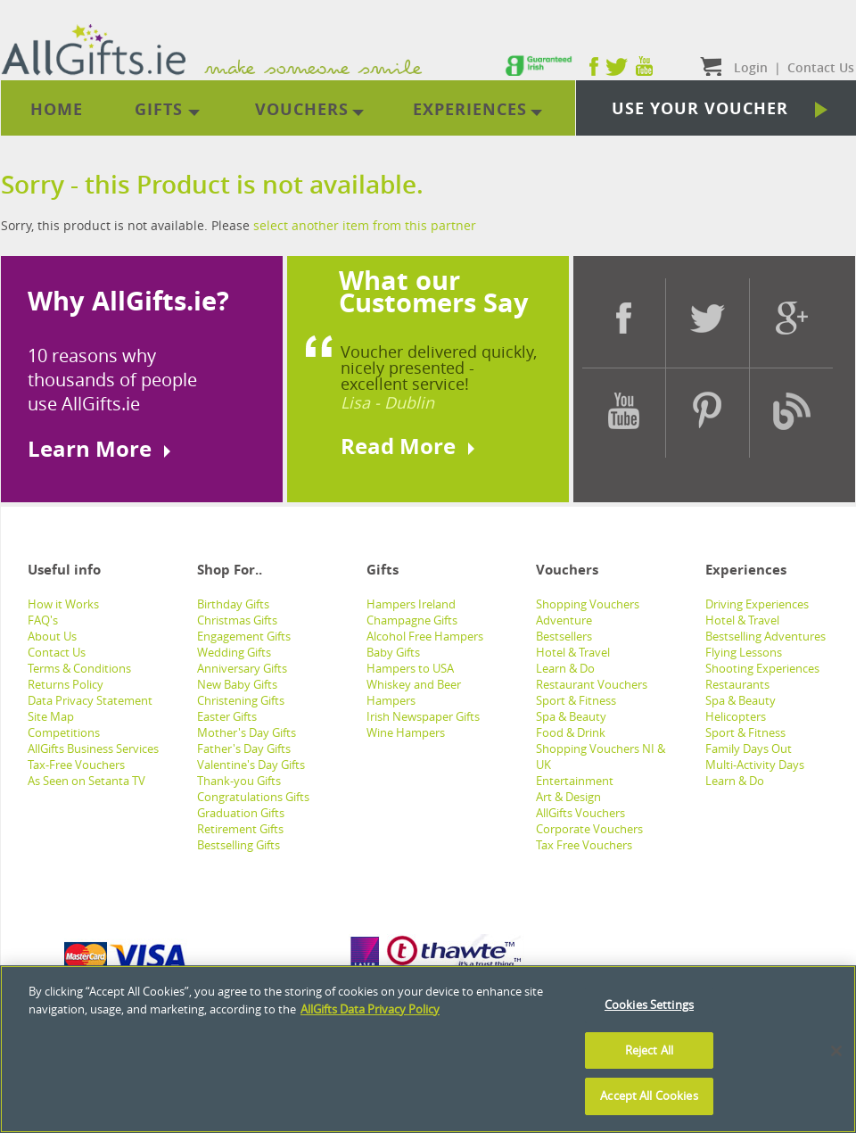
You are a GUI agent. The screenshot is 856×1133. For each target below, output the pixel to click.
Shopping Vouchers (587, 604)
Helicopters (735, 716)
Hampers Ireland (411, 604)
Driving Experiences (757, 604)
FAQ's (43, 620)
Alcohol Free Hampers (424, 636)
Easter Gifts (227, 716)
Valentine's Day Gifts (251, 765)
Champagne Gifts (411, 620)
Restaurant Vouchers (591, 684)
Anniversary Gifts (242, 668)
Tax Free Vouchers (584, 845)
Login (751, 67)
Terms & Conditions (79, 668)
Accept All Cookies (648, 1096)
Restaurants (737, 684)
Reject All (649, 1050)
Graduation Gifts (240, 813)
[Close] (836, 1051)
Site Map (51, 716)
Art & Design (568, 797)
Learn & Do (565, 668)
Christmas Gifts (237, 620)
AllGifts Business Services (93, 748)
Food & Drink (570, 732)
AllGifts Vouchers (580, 813)
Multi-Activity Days (754, 765)
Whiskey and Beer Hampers (413, 692)
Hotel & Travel (573, 652)
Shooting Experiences (762, 668)
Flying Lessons (743, 652)
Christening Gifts (240, 700)
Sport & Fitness (576, 700)
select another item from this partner (364, 225)
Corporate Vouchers (589, 829)
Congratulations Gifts (253, 797)
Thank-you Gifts (239, 781)
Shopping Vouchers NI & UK (600, 756)
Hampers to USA (410, 668)
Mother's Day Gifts (246, 732)
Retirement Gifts (240, 829)
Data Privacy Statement (90, 700)
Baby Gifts (393, 652)
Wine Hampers (405, 732)
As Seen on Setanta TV (86, 781)
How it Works (63, 604)
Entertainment (574, 781)
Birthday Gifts (233, 604)
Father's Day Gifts (244, 748)
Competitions (64, 732)
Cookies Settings (649, 1005)
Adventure (564, 620)
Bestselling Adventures (765, 636)
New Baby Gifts (237, 684)
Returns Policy (65, 684)
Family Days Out (748, 748)
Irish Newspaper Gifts (423, 716)
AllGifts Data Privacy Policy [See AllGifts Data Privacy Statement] (370, 1009)
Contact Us (57, 652)
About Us (52, 636)
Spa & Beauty (571, 716)
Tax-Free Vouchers (76, 765)
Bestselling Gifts (238, 845)
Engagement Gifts (244, 636)
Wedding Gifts (234, 652)
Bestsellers (564, 636)
